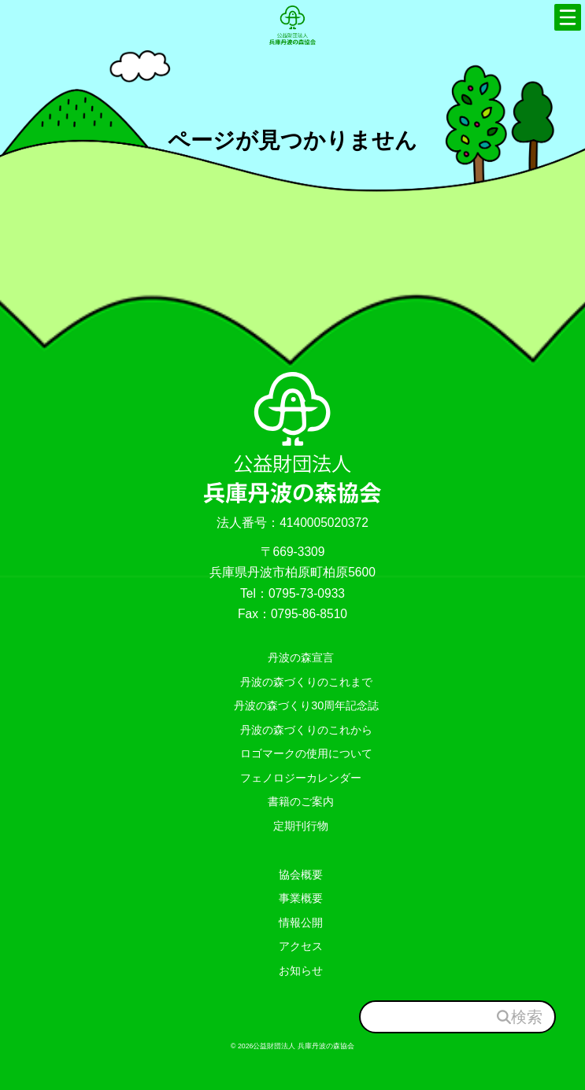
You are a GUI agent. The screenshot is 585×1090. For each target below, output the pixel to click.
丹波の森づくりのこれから (300, 729)
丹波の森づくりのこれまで (300, 681)
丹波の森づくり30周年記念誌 (301, 705)
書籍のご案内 (301, 801)
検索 (526, 1016)
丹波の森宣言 (301, 657)
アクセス (301, 946)
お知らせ (301, 969)
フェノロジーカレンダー (300, 777)
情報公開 (301, 921)
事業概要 (301, 898)
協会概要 (301, 873)
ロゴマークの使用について (300, 753)
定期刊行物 (300, 825)
